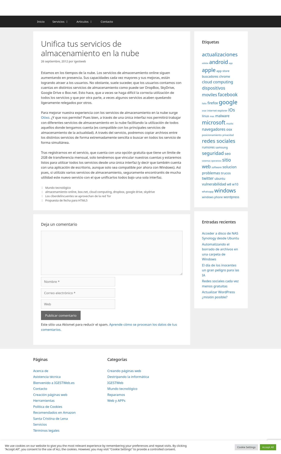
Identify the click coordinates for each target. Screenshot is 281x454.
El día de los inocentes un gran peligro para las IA (220, 270)
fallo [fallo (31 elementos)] (204, 103)
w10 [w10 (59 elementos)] (235, 184)
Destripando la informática (128, 376)
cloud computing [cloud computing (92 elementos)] (217, 82)
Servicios (62, 21)
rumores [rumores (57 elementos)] (208, 147)
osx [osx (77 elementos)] (229, 129)
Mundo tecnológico (58, 188)
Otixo (45, 117)
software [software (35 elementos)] (216, 167)
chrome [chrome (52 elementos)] (224, 76)
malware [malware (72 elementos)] (222, 115)
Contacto (107, 21)
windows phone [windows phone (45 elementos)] (212, 197)
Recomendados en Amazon (54, 412)
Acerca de (40, 371)
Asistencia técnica (47, 376)
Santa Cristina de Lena (50, 418)
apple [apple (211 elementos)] (209, 70)
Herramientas (44, 400)
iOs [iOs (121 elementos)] (231, 110)
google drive (134, 192)
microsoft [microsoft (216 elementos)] (213, 122)
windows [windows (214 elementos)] (225, 190)
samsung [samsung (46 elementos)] (221, 147)
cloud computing (100, 192)
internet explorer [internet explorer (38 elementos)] (217, 110)
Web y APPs (116, 400)
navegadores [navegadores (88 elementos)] (213, 129)
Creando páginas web (124, 371)
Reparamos (116, 394)
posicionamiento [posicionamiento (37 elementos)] (212, 135)
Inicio (40, 21)
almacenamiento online (60, 192)
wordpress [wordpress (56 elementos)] (231, 197)
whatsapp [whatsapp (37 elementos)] (207, 191)
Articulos (86, 21)
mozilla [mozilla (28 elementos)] (229, 123)
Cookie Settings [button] (246, 447)
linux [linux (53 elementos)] (205, 116)
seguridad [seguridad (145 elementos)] (213, 153)
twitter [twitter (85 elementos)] (208, 178)
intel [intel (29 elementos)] (204, 110)
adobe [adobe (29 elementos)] (205, 63)
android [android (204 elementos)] (218, 62)
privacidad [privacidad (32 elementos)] (228, 135)
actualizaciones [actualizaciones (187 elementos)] (220, 54)
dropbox (118, 192)
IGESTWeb (115, 382)
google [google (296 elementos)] (228, 102)
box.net (83, 192)
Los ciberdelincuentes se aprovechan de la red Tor (78, 196)
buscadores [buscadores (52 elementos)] (210, 76)
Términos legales (46, 430)
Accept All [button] (268, 447)
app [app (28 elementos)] (231, 63)
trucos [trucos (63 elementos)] (226, 173)
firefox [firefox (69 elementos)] (212, 103)
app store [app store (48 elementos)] (222, 71)
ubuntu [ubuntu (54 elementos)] (219, 178)
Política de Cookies (47, 406)
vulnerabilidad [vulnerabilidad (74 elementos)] (214, 184)
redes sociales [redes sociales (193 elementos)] (218, 140)
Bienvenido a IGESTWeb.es (54, 382)
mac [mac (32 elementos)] (212, 116)
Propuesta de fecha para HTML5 (66, 200)
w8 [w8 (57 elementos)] (229, 184)
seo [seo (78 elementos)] (228, 153)
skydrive (149, 192)
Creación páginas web (50, 394)
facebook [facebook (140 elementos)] (228, 94)
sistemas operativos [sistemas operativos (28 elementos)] (211, 160)
